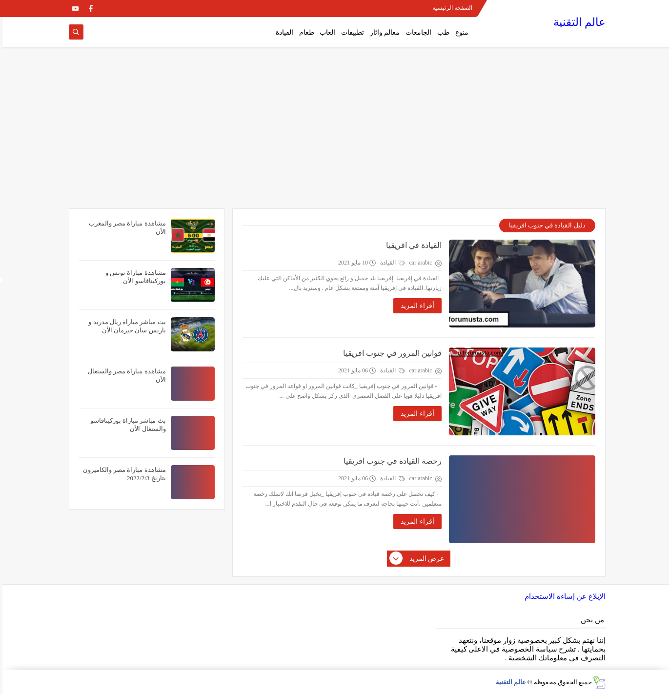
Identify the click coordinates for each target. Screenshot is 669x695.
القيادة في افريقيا (411, 245)
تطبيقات (350, 32)
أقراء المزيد (415, 305)
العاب (325, 32)
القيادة (282, 32)
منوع (459, 32)
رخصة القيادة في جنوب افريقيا (390, 461)
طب (441, 32)
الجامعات (416, 32)
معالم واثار (382, 32)
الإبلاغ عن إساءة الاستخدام (562, 596)
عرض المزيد (415, 558)
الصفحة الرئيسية (450, 7)
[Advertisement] (334, 132)
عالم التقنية (577, 22)
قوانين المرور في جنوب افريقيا (390, 353)
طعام (304, 32)
